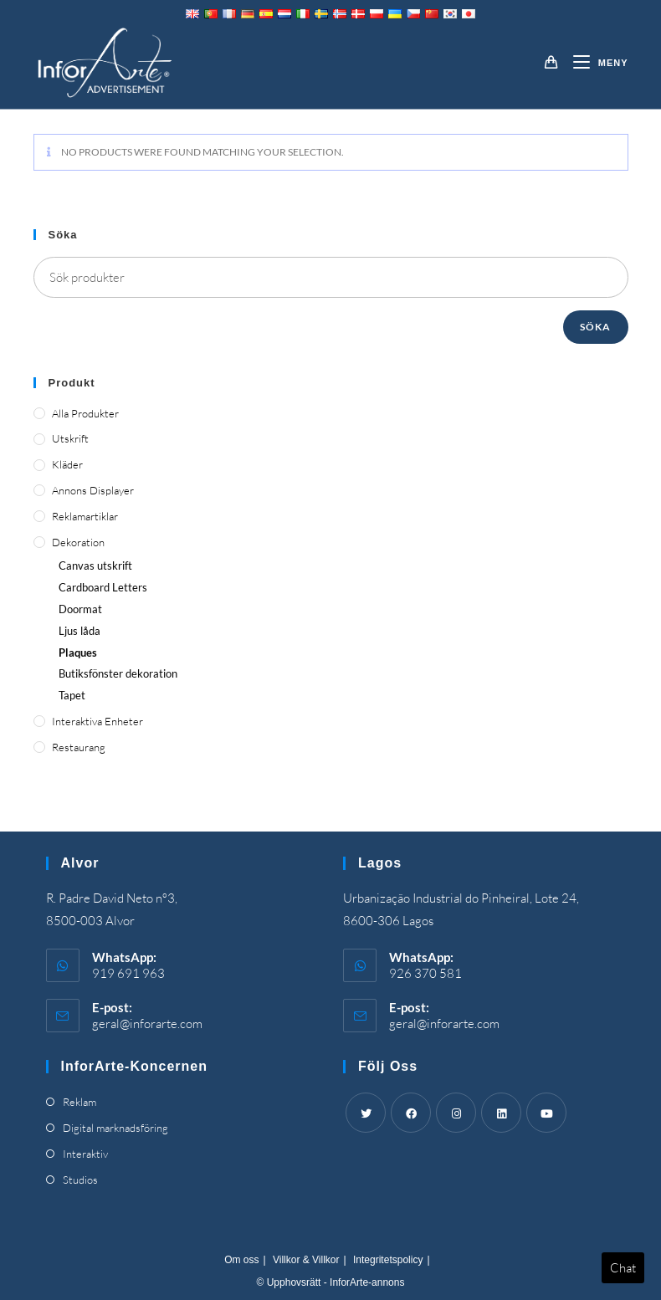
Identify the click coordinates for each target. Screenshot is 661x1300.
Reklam (79, 1101)
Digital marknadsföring (115, 1127)
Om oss (241, 1260)
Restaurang (78, 747)
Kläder (67, 464)
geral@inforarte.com (147, 1023)
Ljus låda (79, 630)
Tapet (72, 695)
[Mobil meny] (594, 63)
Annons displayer (93, 490)
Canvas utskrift (95, 565)
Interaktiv (85, 1153)
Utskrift (70, 438)
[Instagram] (456, 1113)
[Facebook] (411, 1113)
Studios (80, 1179)
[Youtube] (546, 1113)
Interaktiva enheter (97, 721)
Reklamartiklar (85, 516)
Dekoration (78, 542)
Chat (623, 1268)
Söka (596, 326)
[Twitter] (366, 1113)
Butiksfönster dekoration (118, 673)
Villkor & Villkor (306, 1260)
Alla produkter (85, 413)
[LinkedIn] (501, 1113)
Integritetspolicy (388, 1260)
